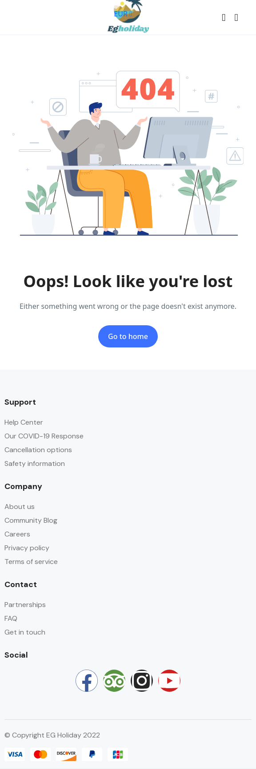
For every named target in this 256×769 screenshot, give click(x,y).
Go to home (128, 336)
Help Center (23, 422)
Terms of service (31, 561)
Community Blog (30, 520)
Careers (17, 534)
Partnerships (25, 604)
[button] (223, 17)
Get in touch (24, 632)
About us (19, 506)
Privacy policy (26, 547)
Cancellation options (38, 449)
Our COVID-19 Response (44, 436)
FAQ (10, 618)
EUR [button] (123, 14)
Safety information (34, 463)
